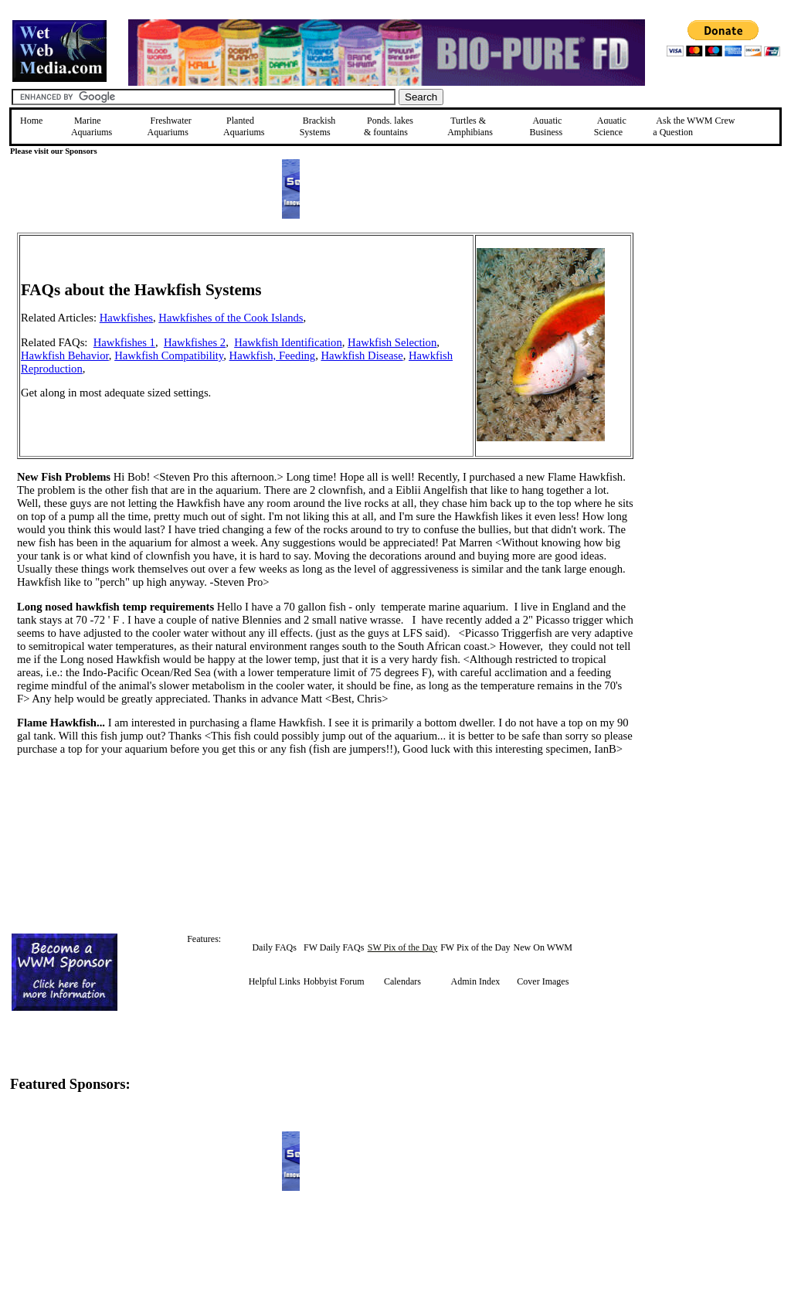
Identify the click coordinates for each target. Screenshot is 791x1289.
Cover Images (543, 981)
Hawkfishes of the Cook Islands (230, 317)
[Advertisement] (711, 342)
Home (31, 120)
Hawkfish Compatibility (168, 355)
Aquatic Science (610, 126)
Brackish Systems (318, 126)
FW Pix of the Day (475, 947)
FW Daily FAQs (334, 947)
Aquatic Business (545, 126)
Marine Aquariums (91, 126)
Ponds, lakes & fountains (388, 126)
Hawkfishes (126, 317)
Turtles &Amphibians (470, 126)
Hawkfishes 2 (195, 342)
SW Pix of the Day (402, 947)
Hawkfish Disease (361, 355)
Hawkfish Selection (392, 342)
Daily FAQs (274, 947)
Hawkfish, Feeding (272, 355)
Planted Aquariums (243, 126)
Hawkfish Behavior (65, 355)
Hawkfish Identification (288, 342)
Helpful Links (274, 981)
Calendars (402, 981)
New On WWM (543, 947)
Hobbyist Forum (334, 981)
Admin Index (476, 981)
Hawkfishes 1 (124, 342)
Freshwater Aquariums (170, 126)
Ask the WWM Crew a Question (694, 126)
